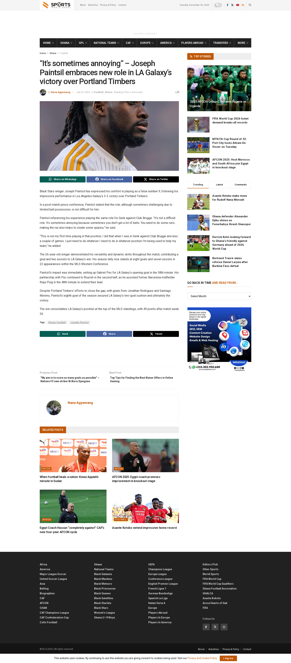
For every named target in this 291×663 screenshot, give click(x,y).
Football (64, 53)
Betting (44, 596)
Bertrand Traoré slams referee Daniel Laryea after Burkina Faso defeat (230, 262)
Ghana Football (57, 323)
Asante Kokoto (212, 606)
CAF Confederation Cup (54, 625)
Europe (145, 42)
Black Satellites (103, 606)
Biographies (47, 601)
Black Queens (102, 601)
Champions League (160, 577)
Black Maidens (103, 587)
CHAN (43, 616)
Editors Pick (210, 572)
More (241, 42)
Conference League (160, 587)
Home (47, 42)
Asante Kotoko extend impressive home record (144, 536)
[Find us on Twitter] (215, 635)
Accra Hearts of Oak (215, 611)
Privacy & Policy (108, 5)
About (83, 5)
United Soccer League (53, 587)
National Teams (105, 42)
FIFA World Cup (212, 587)
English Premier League (163, 591)
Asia (42, 591)
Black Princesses (105, 596)
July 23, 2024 (83, 92)
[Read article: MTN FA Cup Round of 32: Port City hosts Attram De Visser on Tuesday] (198, 145)
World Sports (211, 582)
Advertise (93, 5)
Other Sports (210, 577)
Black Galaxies (103, 582)
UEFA (151, 572)
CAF (128, 42)
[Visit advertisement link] (219, 339)
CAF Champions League (54, 620)
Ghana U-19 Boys (104, 625)
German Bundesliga (160, 601)
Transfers (220, 42)
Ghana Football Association (220, 596)
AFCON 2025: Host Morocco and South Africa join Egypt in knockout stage (231, 163)
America (166, 42)
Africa (47, 528)
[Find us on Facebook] (206, 635)
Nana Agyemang (60, 92)
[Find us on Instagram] (224, 635)
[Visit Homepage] (57, 5)
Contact (122, 5)
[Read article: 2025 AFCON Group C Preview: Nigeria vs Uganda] (219, 88)
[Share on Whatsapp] (63, 179)
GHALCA (208, 601)
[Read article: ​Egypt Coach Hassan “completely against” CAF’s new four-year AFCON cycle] (73, 514)
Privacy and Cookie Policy (202, 658)
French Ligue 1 (157, 596)
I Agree (228, 658)
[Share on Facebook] (109, 179)
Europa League (157, 582)
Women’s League (104, 620)
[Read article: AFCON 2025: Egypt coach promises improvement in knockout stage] (145, 463)
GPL (81, 42)
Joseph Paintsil (79, 323)
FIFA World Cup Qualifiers (218, 591)
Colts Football (48, 630)
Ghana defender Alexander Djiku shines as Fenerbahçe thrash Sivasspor (231, 220)
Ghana (64, 42)
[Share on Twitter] (156, 179)
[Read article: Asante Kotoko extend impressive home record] (145, 514)
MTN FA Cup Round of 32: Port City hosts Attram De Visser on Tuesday (229, 142)
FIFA (205, 616)
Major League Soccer (53, 582)
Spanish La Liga (158, 606)
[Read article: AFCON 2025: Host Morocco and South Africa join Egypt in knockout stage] (198, 166)
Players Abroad (192, 42)
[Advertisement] (145, 21)
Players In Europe (159, 625)
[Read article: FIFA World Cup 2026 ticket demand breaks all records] (198, 125)
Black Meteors (103, 591)
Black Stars (101, 616)
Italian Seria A (156, 611)
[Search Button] (250, 5)
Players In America (159, 630)
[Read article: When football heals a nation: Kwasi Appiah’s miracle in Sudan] (73, 463)
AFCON (46, 477)
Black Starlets (102, 611)
